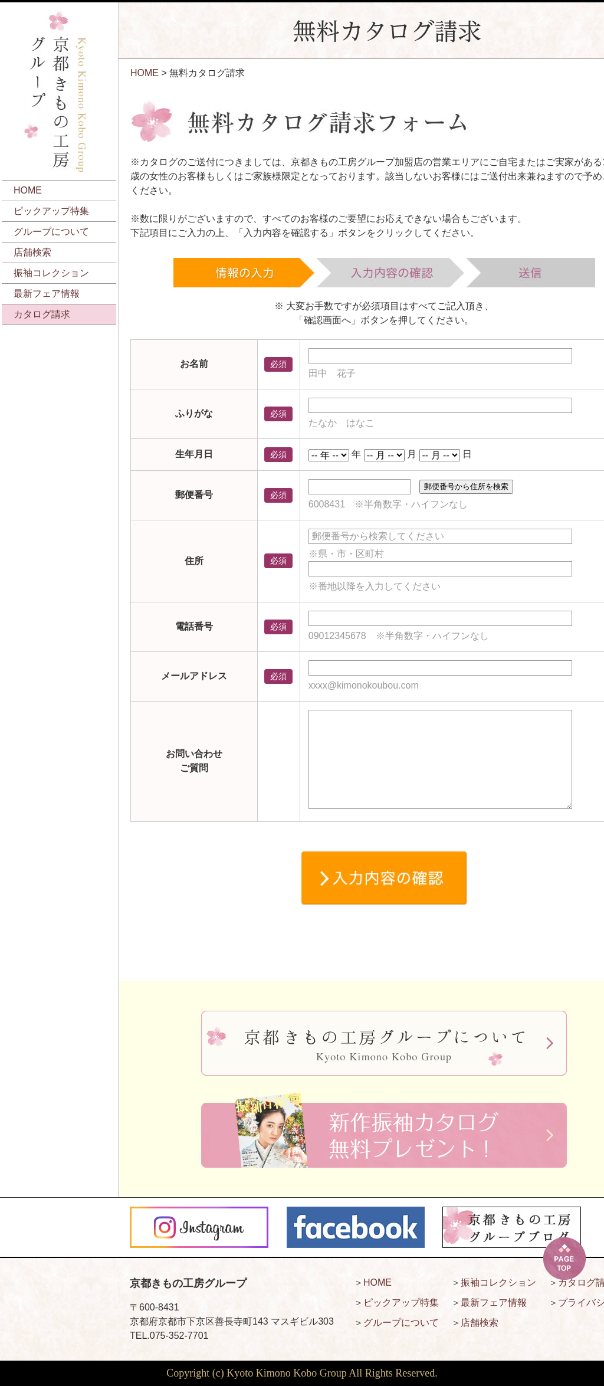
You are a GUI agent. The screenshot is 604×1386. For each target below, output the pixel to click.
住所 (194, 561)
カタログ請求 (42, 314)
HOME (28, 190)
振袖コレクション (51, 273)
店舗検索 (32, 252)
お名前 (194, 364)
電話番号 (194, 626)
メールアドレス (194, 676)
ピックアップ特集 (51, 211)
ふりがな (194, 413)
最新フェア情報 (47, 294)
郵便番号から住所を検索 (466, 486)
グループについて (51, 232)
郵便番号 (194, 495)
